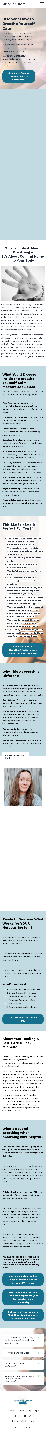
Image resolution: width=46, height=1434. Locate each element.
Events (21, 1411)
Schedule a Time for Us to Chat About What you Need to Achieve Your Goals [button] (23, 1315)
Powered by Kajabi (23, 1428)
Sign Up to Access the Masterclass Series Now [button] (18, 76)
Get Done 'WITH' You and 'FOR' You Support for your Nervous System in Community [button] (23, 1297)
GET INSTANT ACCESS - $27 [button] (23, 1019)
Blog (29, 1411)
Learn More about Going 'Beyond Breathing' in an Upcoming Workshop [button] (23, 1279)
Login (36, 1411)
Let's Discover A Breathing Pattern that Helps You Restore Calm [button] (23, 650)
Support (11, 1411)
